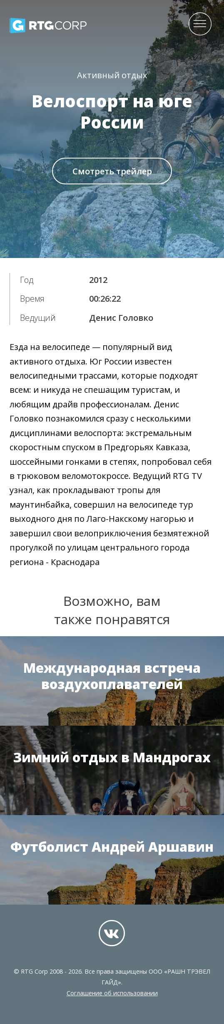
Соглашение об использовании (112, 993)
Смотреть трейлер (112, 171)
